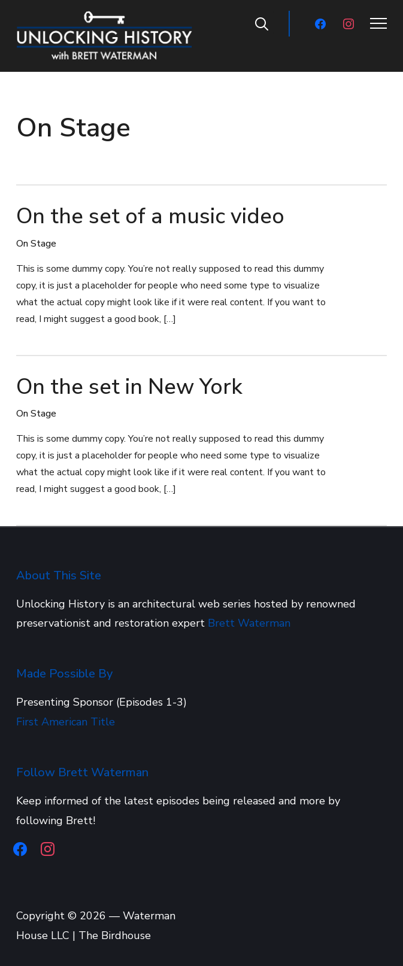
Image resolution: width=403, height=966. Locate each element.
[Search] (262, 23)
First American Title (65, 722)
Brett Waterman (249, 623)
